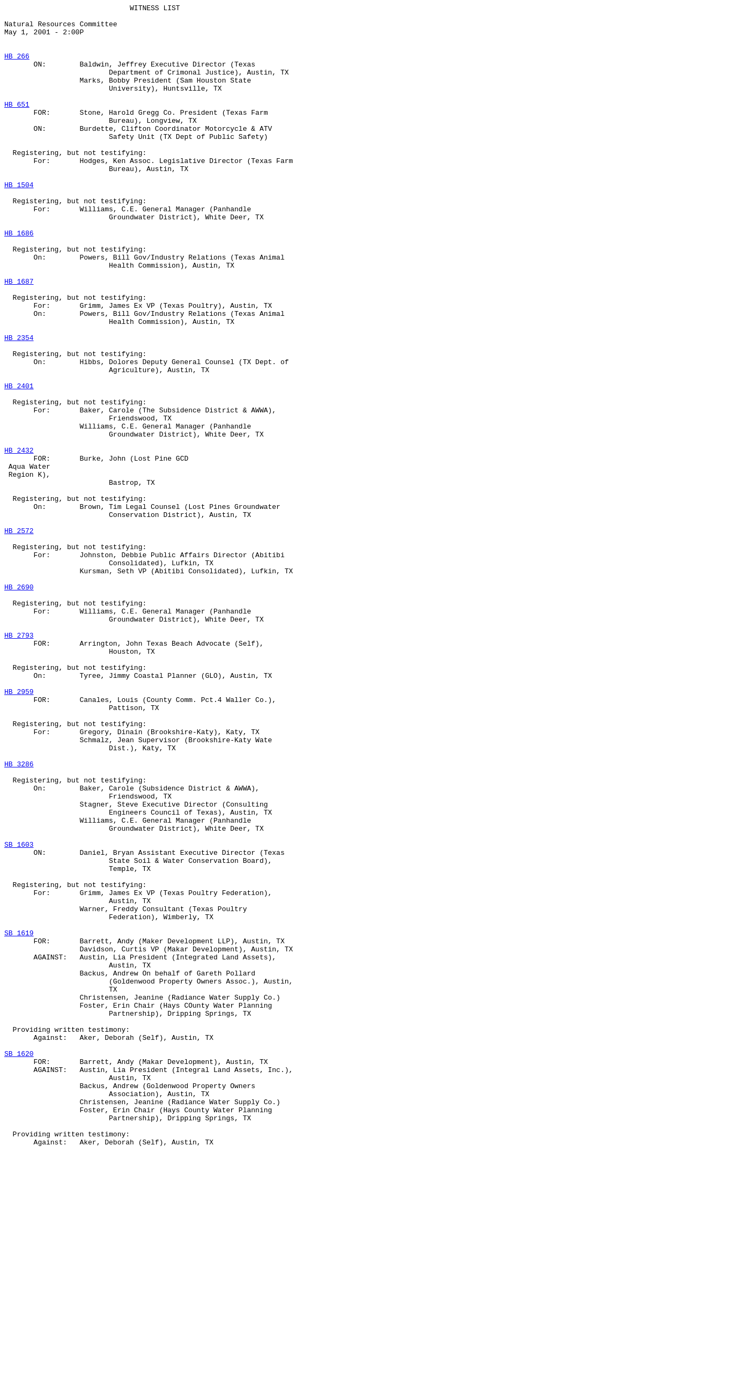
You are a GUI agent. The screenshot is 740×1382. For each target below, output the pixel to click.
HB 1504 (19, 221)
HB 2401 (19, 463)
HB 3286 (19, 916)
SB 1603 (19, 1013)
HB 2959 (19, 829)
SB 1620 (19, 1264)
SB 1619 (19, 1119)
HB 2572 (19, 636)
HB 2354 (19, 405)
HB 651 (16, 125)
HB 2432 (19, 540)
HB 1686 (19, 279)
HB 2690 (19, 704)
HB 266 (16, 67)
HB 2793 (19, 762)
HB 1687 (19, 337)
